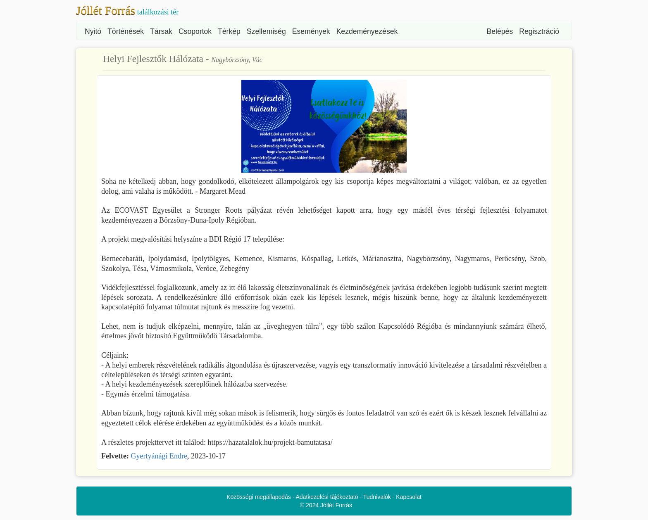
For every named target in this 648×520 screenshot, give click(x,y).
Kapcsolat (408, 497)
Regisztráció (539, 31)
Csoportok (195, 31)
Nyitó (93, 31)
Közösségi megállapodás (258, 497)
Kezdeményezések (367, 31)
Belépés (500, 31)
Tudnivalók (377, 497)
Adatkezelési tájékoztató (327, 497)
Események (311, 31)
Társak (161, 31)
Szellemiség (266, 31)
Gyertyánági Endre (159, 456)
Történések (125, 31)
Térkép (229, 31)
